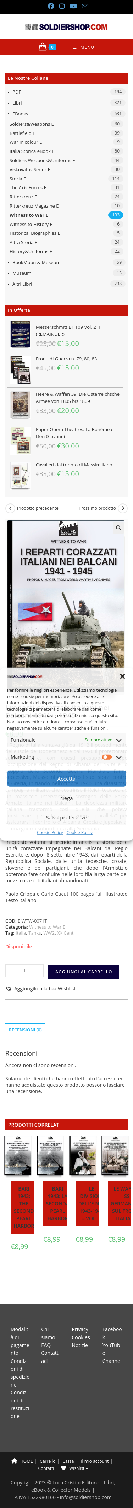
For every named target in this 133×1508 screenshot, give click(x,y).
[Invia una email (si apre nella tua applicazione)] (83, 6)
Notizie (80, 1328)
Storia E (18, 178)
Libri (17, 103)
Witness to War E (29, 215)
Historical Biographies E (35, 233)
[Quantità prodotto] (24, 970)
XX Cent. (66, 933)
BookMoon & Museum (36, 262)
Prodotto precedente (38, 508)
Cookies (81, 1321)
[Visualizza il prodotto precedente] (10, 508)
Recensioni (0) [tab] (25, 1030)
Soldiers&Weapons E (32, 124)
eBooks (20, 114)
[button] (122, 676)
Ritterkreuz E (23, 196)
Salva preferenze (66, 817)
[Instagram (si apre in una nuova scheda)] (61, 6)
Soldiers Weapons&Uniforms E (42, 160)
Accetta (66, 778)
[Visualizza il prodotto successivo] (123, 508)
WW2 (49, 933)
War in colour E (26, 142)
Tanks (34, 933)
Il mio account (95, 1445)
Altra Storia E (23, 242)
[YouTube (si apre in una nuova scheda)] (73, 6)
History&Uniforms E (31, 251)
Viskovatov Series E (30, 169)
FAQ (46, 1328)
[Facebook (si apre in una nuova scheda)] (50, 6)
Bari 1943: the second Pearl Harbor (23, 1207)
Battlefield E (22, 133)
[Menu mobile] (83, 47)
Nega (66, 797)
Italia (21, 933)
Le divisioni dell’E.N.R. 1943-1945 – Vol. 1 (91, 1203)
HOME (22, 1445)
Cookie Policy (50, 832)
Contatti (46, 1452)
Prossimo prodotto (97, 508)
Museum (21, 273)
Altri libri (22, 284)
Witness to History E (31, 224)
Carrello (47, 1445)
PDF (16, 92)
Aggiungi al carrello (83, 972)
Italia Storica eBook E (32, 151)
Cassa (68, 1445)
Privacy (80, 1313)
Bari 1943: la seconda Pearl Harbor (58, 1203)
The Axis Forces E (28, 187)
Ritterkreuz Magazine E (34, 206)
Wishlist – (74, 1452)
